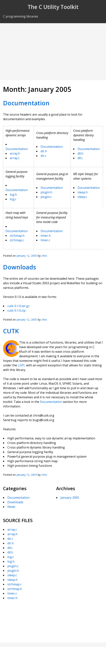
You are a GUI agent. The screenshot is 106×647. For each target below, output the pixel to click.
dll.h (80, 153)
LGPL (21, 365)
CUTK (11, 331)
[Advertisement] (53, 51)
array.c (14, 158)
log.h (13, 194)
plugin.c (46, 197)
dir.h (44, 151)
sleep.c (82, 197)
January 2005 (69, 497)
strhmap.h (17, 235)
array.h (15, 153)
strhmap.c (17, 240)
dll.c (80, 158)
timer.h (46, 235)
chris (44, 255)
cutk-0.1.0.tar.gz (18, 306)
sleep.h (83, 192)
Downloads (19, 267)
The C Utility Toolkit (53, 6)
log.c (13, 199)
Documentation (26, 103)
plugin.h (46, 192)
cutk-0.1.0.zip (16, 310)
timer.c (45, 240)
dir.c (43, 156)
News (11, 507)
